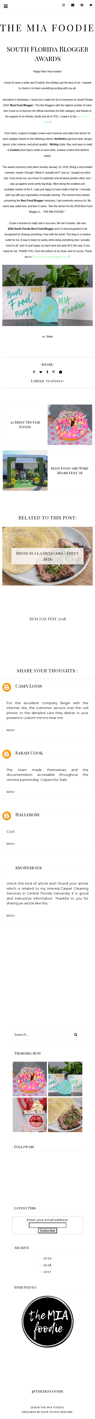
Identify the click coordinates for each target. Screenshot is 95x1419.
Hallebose (27, 814)
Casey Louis (28, 686)
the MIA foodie (47, 27)
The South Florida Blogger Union (50, 256)
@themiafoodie (48, 1391)
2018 (47, 1264)
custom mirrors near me (43, 718)
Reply (11, 730)
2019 (47, 1258)
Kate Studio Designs (56, 1412)
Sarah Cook (29, 752)
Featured (55, 381)
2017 (47, 1271)
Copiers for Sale (54, 780)
